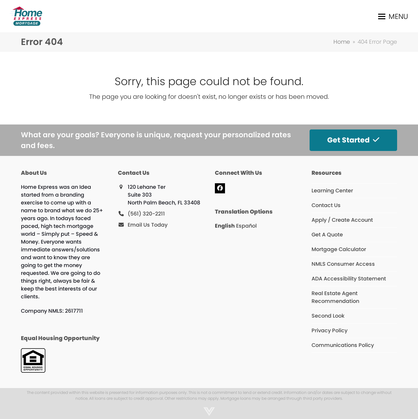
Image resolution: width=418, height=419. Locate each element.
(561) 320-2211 (146, 213)
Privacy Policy (329, 330)
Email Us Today (148, 225)
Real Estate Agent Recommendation (335, 297)
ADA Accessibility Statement (349, 278)
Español (246, 226)
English (225, 226)
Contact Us (326, 205)
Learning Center (332, 190)
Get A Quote (327, 234)
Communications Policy (343, 345)
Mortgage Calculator (339, 249)
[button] (393, 16)
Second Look (328, 316)
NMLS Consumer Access (343, 264)
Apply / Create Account (342, 220)
